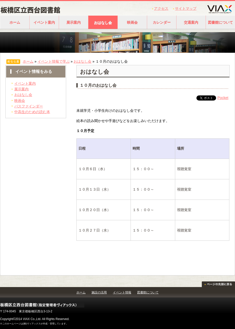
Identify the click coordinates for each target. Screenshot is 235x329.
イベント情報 (122, 292)
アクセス (161, 8)
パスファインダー (28, 106)
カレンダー (162, 22)
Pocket (222, 98)
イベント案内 (44, 22)
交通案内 (191, 22)
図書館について (148, 292)
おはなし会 (103, 22)
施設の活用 (99, 292)
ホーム (14, 22)
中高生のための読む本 (32, 112)
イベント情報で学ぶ (54, 61)
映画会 (132, 22)
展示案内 (73, 22)
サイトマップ (185, 8)
